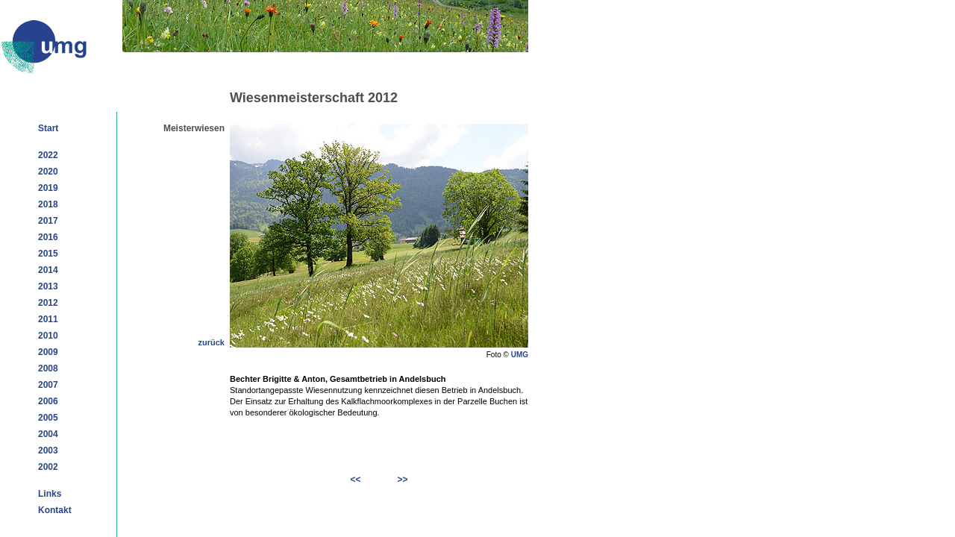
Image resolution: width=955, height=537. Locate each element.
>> (402, 479)
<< (356, 479)
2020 (48, 171)
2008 (48, 368)
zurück (211, 342)
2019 (48, 188)
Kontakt (55, 510)
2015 (48, 253)
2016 (48, 237)
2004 (48, 434)
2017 (48, 221)
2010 (48, 335)
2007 (48, 385)
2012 (48, 303)
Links (49, 494)
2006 (48, 401)
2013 (48, 286)
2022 (48, 155)
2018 (48, 204)
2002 (48, 467)
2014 (48, 270)
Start (48, 128)
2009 (48, 352)
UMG (519, 355)
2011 (48, 319)
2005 (48, 417)
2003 (48, 450)
